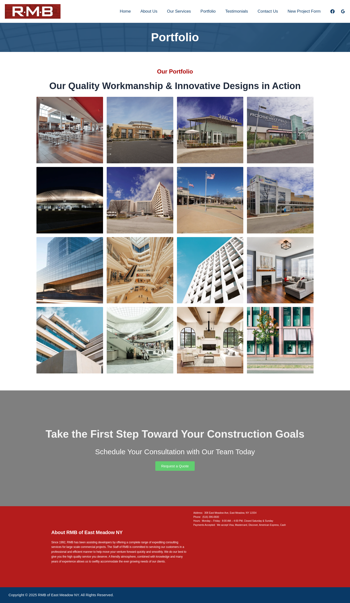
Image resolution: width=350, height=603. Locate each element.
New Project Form (304, 11)
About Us (156, 11)
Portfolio (212, 11)
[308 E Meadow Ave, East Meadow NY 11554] (246, 557)
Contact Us (270, 11)
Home (133, 11)
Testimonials (239, 11)
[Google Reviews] (343, 11)
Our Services (185, 11)
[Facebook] (332, 11)
